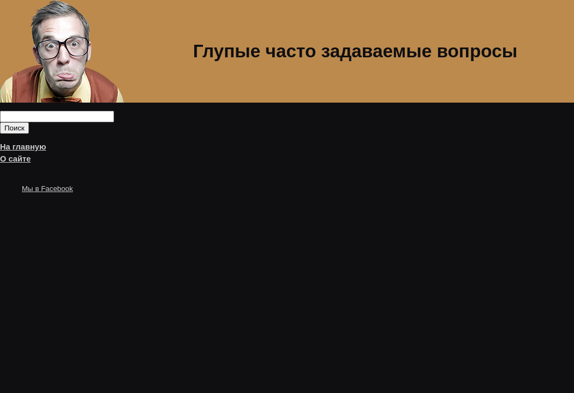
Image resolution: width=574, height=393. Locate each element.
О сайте (15, 158)
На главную (23, 146)
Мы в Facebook (47, 188)
